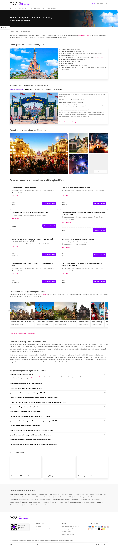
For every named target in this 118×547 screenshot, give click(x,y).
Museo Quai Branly (79, 497)
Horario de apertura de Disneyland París (71, 122)
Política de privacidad (68, 529)
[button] (9, 311)
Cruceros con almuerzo (71, 499)
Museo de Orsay (48, 497)
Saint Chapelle (90, 494)
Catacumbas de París (67, 494)
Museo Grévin (67, 497)
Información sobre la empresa (70, 526)
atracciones (44, 294)
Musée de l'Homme (91, 497)
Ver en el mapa (99, 57)
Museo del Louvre (55, 494)
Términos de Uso (66, 531)
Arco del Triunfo (43, 494)
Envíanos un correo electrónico (46, 529)
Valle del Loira (34, 499)
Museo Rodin (58, 497)
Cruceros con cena (85, 499)
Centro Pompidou (15, 497)
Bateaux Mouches (15, 502)
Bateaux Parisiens (97, 499)
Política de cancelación (68, 534)
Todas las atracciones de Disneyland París (22, 333)
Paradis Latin (63, 502)
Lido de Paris (36, 502)
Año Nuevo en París (29, 505)
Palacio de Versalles (45, 499)
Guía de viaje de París (15, 505)
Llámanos (40, 526)
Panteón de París (101, 494)
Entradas (92, 3)
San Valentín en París (42, 505)
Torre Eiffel (34, 494)
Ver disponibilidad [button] (49, 203)
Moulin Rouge (45, 502)
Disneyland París (14, 31)
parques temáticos (83, 35)
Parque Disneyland (25, 31)
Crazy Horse (54, 502)
